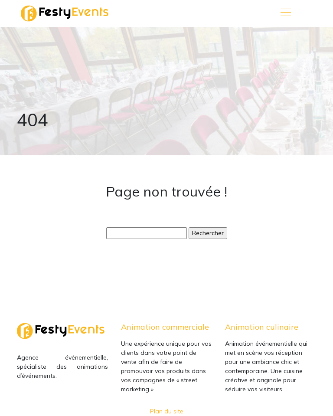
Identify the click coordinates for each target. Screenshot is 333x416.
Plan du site (166, 411)
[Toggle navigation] (285, 13)
